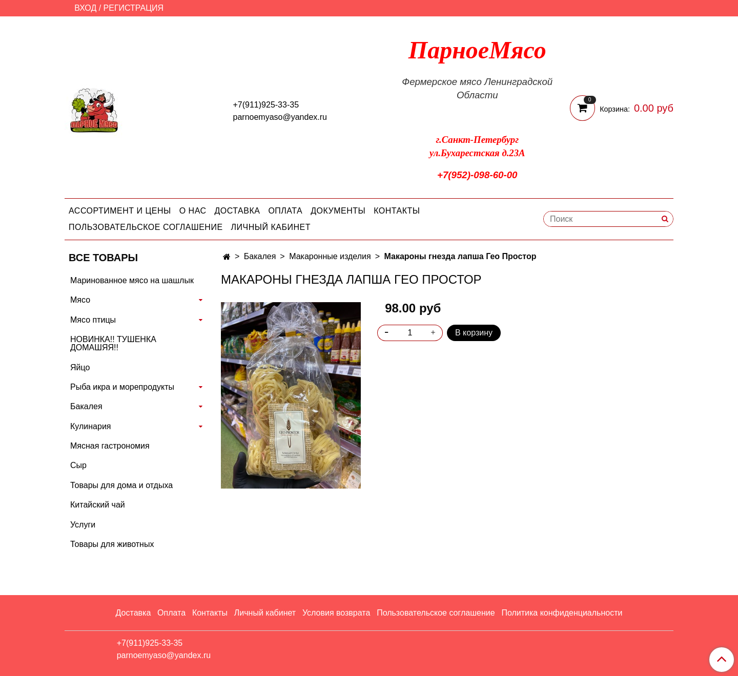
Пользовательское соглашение (146, 227)
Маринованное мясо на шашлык (132, 280)
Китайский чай (97, 504)
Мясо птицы (93, 319)
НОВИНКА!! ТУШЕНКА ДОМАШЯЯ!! (113, 343)
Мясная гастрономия (110, 445)
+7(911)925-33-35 (266, 104)
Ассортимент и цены (120, 210)
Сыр (78, 465)
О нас (193, 210)
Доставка (237, 210)
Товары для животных (112, 544)
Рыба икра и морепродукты (122, 387)
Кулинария (90, 426)
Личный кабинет (271, 227)
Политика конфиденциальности (561, 612)
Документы (338, 210)
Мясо (80, 299)
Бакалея (260, 256)
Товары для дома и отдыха (121, 485)
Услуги (82, 524)
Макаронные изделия (330, 256)
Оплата (285, 210)
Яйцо (80, 367)
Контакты (397, 210)
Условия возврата (336, 612)
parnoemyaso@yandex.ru (280, 117)
